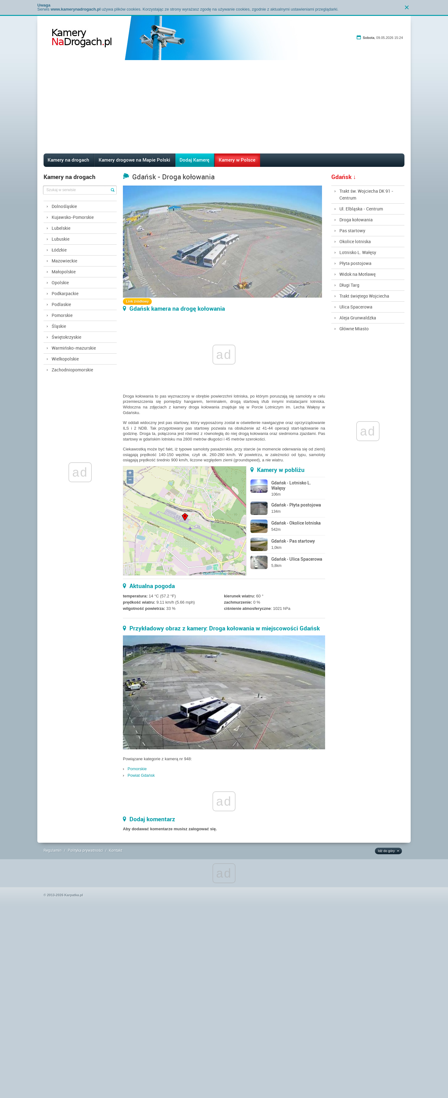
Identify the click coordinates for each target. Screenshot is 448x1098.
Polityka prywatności (85, 850)
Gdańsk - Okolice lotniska (296, 523)
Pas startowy (352, 230)
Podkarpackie (65, 293)
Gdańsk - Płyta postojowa (296, 505)
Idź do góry (386, 851)
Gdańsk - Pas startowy (293, 541)
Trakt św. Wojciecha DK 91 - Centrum (366, 194)
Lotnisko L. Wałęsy (357, 252)
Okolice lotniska (355, 241)
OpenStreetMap (214, 573)
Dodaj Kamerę (194, 160)
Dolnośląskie (64, 206)
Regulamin (53, 850)
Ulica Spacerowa (355, 307)
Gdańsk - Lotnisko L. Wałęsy (291, 485)
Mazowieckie (64, 261)
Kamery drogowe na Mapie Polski (134, 160)
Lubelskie (61, 228)
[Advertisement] (224, 106)
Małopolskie (64, 272)
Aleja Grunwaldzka (357, 318)
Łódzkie (59, 250)
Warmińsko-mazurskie (74, 348)
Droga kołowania (356, 220)
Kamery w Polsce (237, 160)
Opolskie (60, 282)
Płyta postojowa (355, 263)
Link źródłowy (137, 301)
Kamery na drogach (68, 160)
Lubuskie (60, 239)
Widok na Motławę (357, 274)
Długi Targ (349, 285)
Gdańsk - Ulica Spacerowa (296, 559)
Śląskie (59, 326)
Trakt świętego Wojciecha (364, 296)
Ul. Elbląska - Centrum (361, 209)
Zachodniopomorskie (72, 370)
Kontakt (115, 850)
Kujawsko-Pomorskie (73, 217)
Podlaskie (61, 304)
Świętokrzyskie (66, 337)
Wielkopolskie (65, 359)
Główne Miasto (354, 329)
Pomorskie (62, 315)
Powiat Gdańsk (141, 775)
